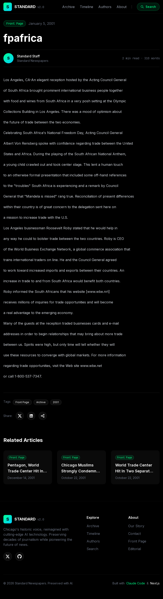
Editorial (134, 549)
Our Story (136, 526)
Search (92, 549)
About (121, 7)
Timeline (86, 7)
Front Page (14, 23)
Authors (104, 7)
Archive (68, 7)
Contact (134, 533)
